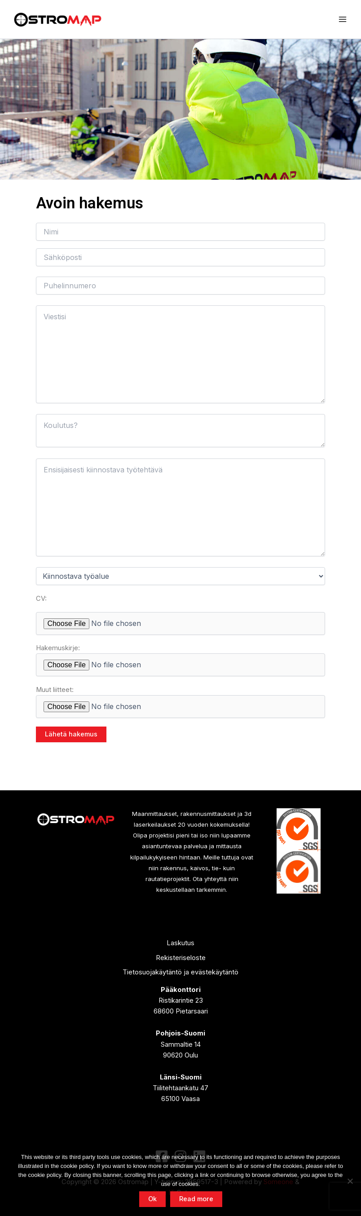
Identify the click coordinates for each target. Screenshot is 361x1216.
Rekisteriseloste (181, 958)
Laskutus (180, 943)
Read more (196, 1199)
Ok (152, 1199)
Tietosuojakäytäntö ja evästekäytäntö (180, 972)
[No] (349, 1180)
